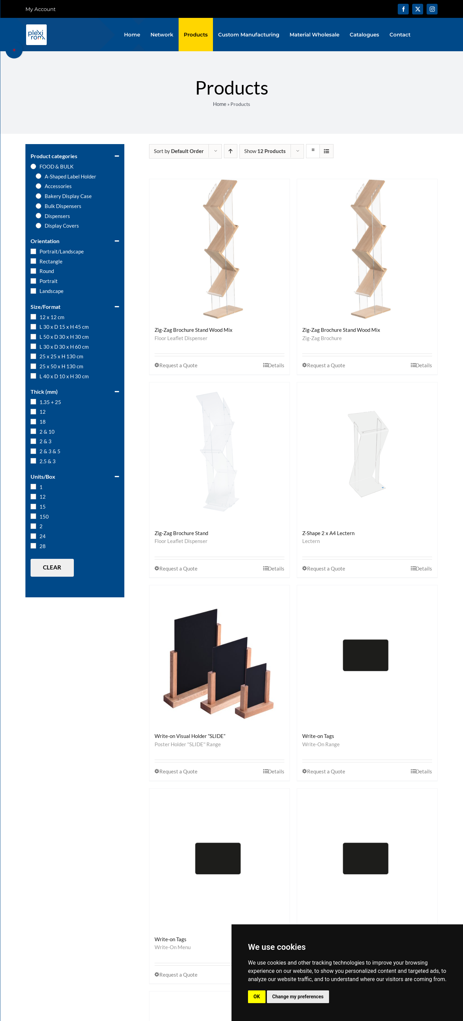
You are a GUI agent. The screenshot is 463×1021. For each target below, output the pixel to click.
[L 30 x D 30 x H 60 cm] (33, 346)
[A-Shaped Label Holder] (38, 176)
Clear (52, 567)
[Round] (33, 271)
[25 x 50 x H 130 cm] (33, 366)
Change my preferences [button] (298, 996)
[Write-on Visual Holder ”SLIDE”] (219, 655)
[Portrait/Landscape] (33, 251)
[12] (33, 411)
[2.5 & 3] (33, 461)
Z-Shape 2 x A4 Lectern (328, 533)
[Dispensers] (38, 215)
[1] (33, 486)
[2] (33, 526)
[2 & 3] (33, 441)
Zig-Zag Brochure (322, 338)
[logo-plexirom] (36, 26)
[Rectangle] (33, 261)
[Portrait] (33, 281)
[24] (33, 536)
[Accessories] (38, 186)
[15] (33, 506)
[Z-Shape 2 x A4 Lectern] (367, 452)
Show (265, 151)
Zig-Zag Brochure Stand (181, 533)
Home (219, 104)
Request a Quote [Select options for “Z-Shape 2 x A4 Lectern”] (326, 568)
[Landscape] (33, 291)
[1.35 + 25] (33, 401)
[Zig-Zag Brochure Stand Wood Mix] (219, 249)
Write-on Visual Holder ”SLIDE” (190, 736)
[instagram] (432, 9)
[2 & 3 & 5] (33, 451)
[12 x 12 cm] (33, 316)
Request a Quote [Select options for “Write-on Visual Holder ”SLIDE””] (178, 771)
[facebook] (403, 9)
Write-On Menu (173, 947)
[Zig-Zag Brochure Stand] (219, 452)
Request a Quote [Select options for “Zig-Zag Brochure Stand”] (178, 568)
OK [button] (256, 996)
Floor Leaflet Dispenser (181, 338)
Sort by (179, 151)
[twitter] (417, 9)
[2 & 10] (33, 431)
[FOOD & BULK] (33, 166)
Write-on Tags (318, 736)
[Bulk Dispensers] (38, 206)
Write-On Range (321, 744)
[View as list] (326, 151)
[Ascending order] (230, 151)
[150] (33, 516)
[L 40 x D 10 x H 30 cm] (33, 376)
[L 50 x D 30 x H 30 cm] (33, 336)
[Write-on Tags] (367, 655)
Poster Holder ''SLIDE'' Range (188, 744)
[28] (33, 545)
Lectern (311, 541)
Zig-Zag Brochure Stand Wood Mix (194, 330)
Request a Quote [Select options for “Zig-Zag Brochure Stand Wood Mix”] (178, 365)
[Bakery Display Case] (38, 196)
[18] (33, 421)
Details (276, 365)
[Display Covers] (38, 225)
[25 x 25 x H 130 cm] (33, 356)
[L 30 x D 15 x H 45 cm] (33, 326)
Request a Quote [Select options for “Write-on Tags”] (326, 771)
